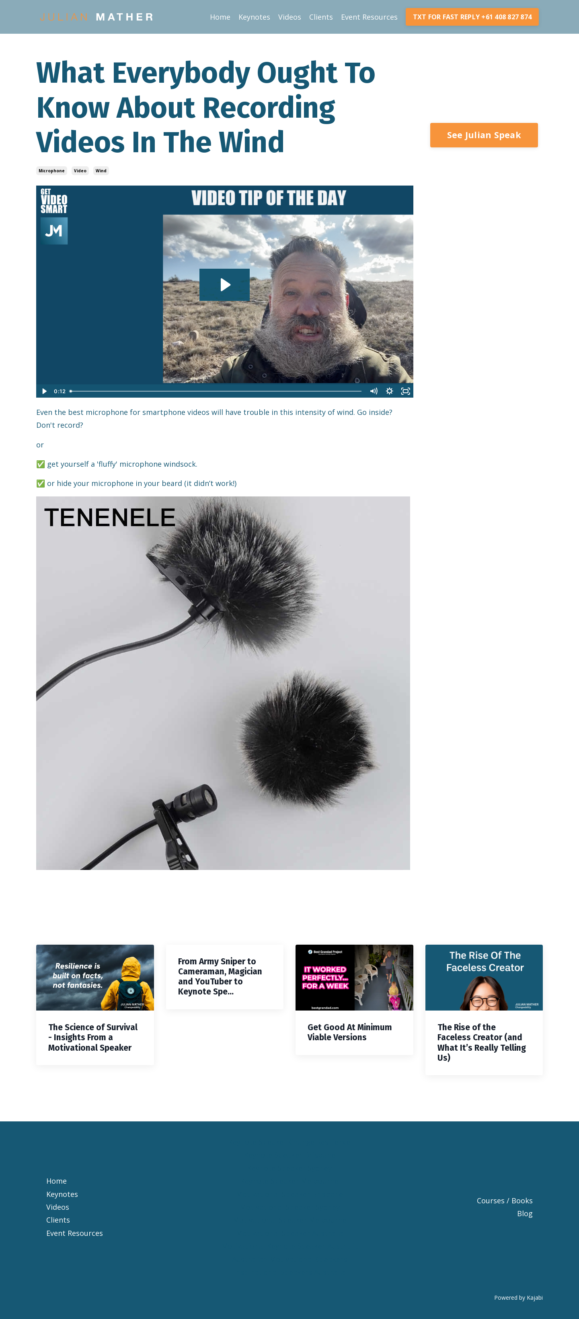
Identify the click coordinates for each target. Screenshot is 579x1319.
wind (101, 171)
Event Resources (369, 17)
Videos (289, 17)
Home (220, 17)
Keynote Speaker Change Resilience (289, 1142)
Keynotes (254, 17)
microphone (52, 171)
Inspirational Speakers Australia (289, 1272)
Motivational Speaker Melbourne (290, 1220)
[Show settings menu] (390, 391)
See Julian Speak (484, 135)
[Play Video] (44, 391)
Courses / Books (505, 1200)
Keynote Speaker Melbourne (289, 1181)
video (80, 171)
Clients (321, 17)
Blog (525, 1213)
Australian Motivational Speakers (289, 1259)
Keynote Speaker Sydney (289, 1168)
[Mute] (373, 391)
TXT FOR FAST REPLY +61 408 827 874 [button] (472, 16)
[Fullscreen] (406, 391)
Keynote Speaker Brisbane (289, 1155)
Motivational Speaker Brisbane (289, 1194)
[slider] (216, 391)
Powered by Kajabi (518, 1297)
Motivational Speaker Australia (289, 1233)
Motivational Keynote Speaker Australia (289, 1246)
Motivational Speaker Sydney (290, 1207)
